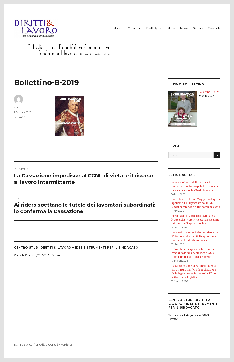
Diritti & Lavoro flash (160, 28)
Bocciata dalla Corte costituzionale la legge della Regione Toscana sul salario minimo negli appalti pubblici (195, 219)
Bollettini (19, 117)
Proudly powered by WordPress (55, 344)
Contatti (214, 28)
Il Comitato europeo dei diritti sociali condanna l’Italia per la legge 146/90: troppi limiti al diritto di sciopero (193, 253)
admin (18, 107)
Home (118, 28)
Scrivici (198, 28)
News (184, 28)
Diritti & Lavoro (23, 344)
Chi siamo (134, 28)
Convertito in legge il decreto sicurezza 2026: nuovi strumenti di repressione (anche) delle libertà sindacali (194, 236)
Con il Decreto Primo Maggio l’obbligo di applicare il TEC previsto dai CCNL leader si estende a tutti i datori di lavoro (195, 203)
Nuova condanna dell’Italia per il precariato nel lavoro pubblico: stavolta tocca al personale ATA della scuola (194, 186)
